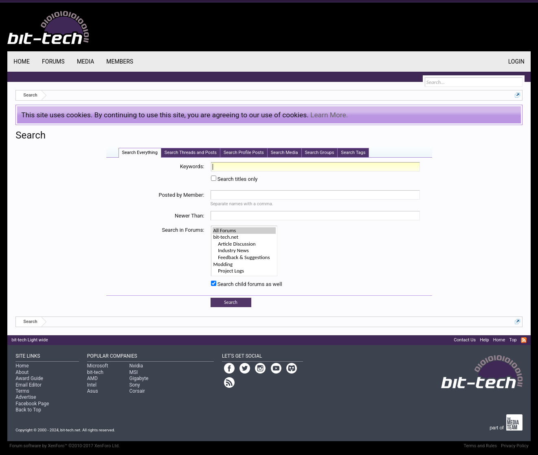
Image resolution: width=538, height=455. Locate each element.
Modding (244, 264)
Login (516, 61)
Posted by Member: (181, 195)
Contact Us (465, 340)
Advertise (25, 397)
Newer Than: (189, 216)
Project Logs (244, 271)
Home (21, 61)
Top (512, 340)
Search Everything (140, 152)
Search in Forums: (183, 230)
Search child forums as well (246, 284)
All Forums (244, 230)
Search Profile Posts (244, 152)
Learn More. (329, 115)
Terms (22, 391)
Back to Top (28, 410)
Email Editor (28, 385)
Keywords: (192, 166)
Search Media (284, 152)
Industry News (244, 250)
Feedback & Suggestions (244, 257)
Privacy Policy (515, 445)
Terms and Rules (480, 445)
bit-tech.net (244, 237)
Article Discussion (244, 244)
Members (119, 61)
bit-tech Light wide (29, 340)
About (22, 372)
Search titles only (234, 179)
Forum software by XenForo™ (64, 445)
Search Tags (353, 152)
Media (85, 61)
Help (484, 340)
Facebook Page (32, 404)
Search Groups (319, 152)
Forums (53, 61)
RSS (524, 340)
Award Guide (29, 378)
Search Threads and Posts (191, 152)
